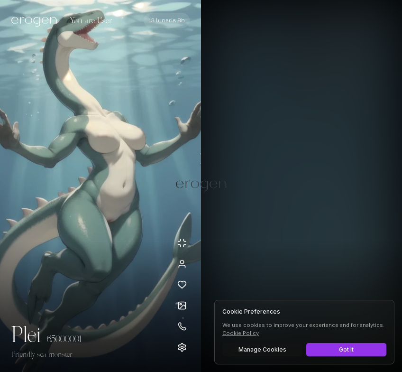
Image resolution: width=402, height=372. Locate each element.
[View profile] (182, 263)
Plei (26, 336)
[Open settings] (182, 347)
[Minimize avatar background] (182, 243)
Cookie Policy (240, 333)
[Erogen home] (36, 21)
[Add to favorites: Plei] (182, 284)
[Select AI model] (167, 20)
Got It (346, 349)
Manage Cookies (262, 349)
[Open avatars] (182, 305)
